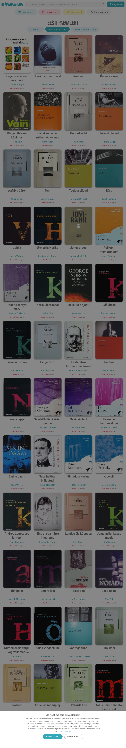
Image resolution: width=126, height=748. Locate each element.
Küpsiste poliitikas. (65, 731)
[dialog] (63, 729)
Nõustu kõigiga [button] (53, 736)
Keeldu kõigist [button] (73, 736)
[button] (63, 743)
